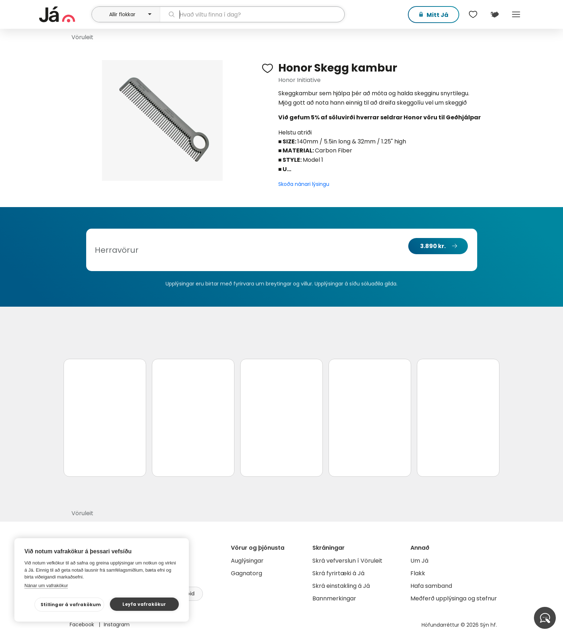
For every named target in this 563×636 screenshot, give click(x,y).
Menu (516, 14)
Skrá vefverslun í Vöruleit (347, 561)
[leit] (252, 14)
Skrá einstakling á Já (341, 586)
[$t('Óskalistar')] (473, 14)
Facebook (83, 624)
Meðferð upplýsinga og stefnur (453, 598)
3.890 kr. (433, 246)
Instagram (117, 624)
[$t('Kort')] (494, 14)
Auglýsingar (247, 561)
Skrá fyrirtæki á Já (338, 573)
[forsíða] (64, 14)
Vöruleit (82, 37)
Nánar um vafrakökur (46, 585)
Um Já (419, 561)
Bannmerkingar (334, 598)
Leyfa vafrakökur (144, 604)
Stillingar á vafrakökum (71, 604)
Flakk (417, 573)
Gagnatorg (246, 573)
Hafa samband (431, 586)
